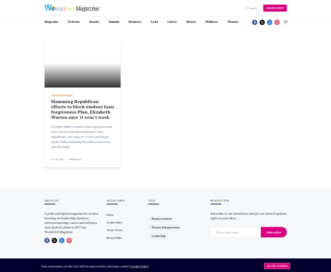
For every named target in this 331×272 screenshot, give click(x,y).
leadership (159, 236)
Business (135, 22)
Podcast (74, 22)
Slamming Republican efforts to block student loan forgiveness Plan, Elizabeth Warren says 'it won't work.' (82, 109)
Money (191, 22)
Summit (114, 22)
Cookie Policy (139, 266)
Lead (154, 22)
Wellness (211, 22)
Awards (94, 22)
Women (232, 22)
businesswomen (162, 219)
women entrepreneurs (166, 227)
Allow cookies (277, 265)
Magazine (51, 22)
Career (172, 22)
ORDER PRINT (275, 8)
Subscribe (274, 232)
